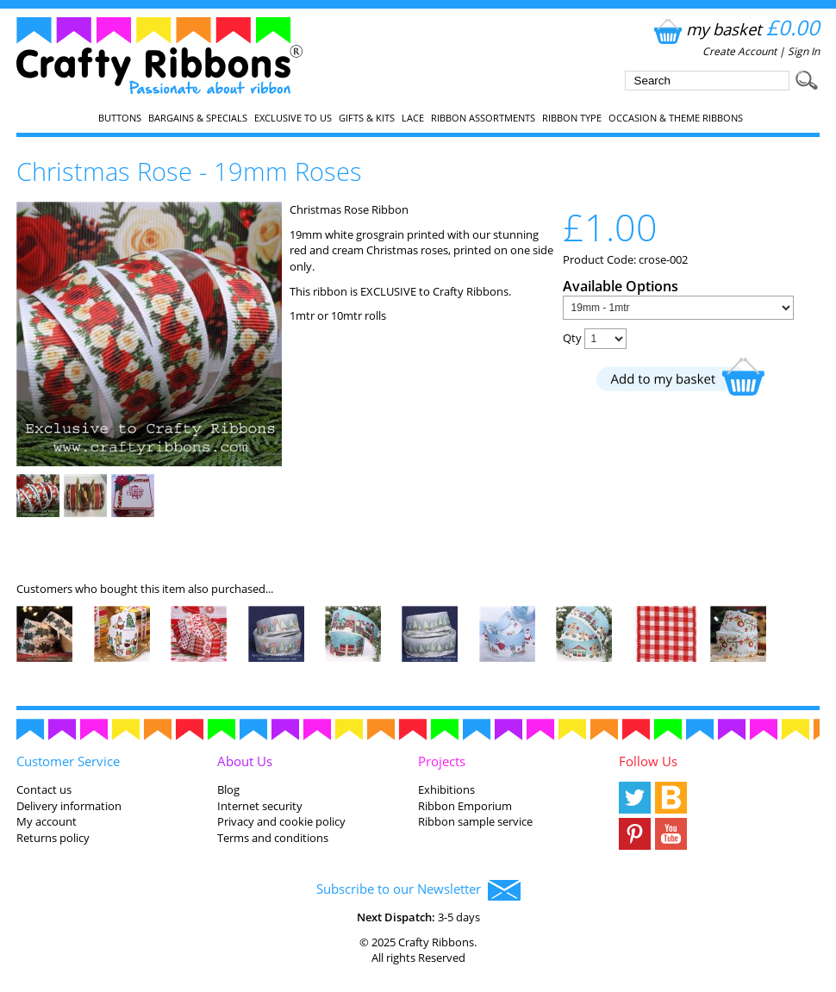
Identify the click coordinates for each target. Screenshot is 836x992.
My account (46, 821)
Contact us (44, 789)
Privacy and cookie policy (281, 821)
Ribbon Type (572, 118)
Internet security (260, 806)
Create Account (739, 51)
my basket (735, 29)
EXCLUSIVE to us (293, 118)
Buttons (119, 118)
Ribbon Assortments (483, 118)
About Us (244, 761)
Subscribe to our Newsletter (418, 890)
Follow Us (648, 761)
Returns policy (53, 837)
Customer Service (68, 761)
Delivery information (69, 806)
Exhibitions (446, 789)
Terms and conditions (272, 837)
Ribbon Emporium (465, 806)
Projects (441, 761)
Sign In (804, 51)
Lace (413, 118)
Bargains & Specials (197, 118)
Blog (228, 789)
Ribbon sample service (475, 821)
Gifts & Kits (367, 118)
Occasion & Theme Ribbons (675, 118)
